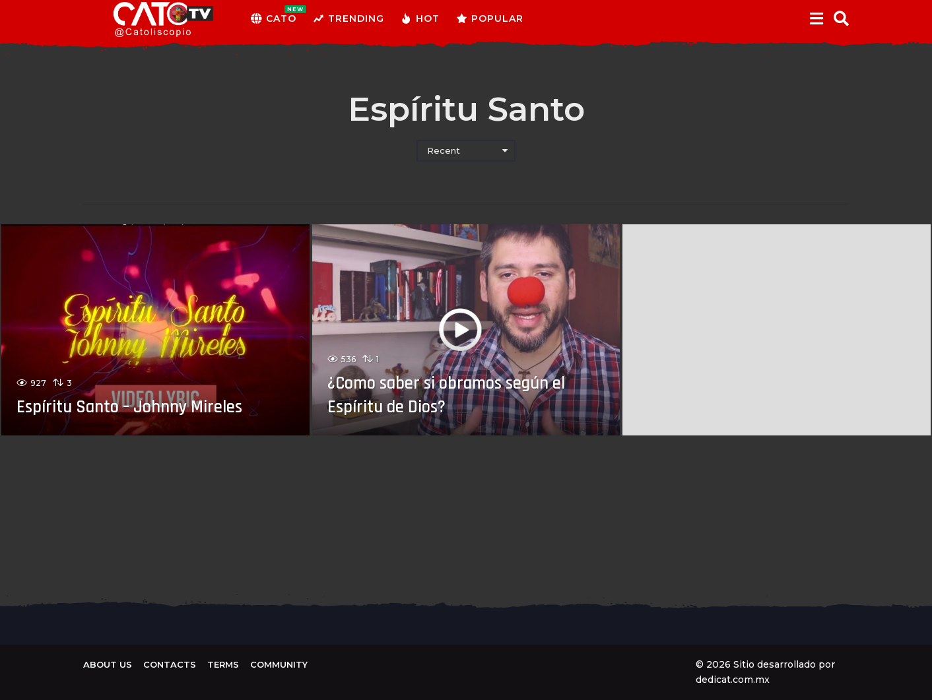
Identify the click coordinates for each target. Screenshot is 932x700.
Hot (420, 18)
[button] (816, 18)
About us (107, 664)
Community (279, 664)
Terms (223, 664)
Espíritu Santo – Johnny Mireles (146, 406)
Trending (348, 18)
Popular (489, 18)
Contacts (169, 664)
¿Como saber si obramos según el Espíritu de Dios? (457, 394)
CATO (273, 18)
